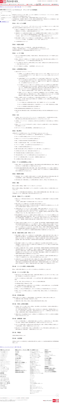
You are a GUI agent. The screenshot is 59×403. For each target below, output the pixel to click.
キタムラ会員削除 (48, 363)
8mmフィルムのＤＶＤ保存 (34, 357)
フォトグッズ (32, 366)
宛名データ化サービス (4, 384)
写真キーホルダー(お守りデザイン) (36, 387)
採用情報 (23, 398)
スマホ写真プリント (3, 355)
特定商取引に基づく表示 (50, 368)
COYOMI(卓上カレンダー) (34, 369)
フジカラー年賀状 (18, 356)
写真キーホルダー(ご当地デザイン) (36, 390)
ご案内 (15, 6)
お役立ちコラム (48, 351)
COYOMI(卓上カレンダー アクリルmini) (36, 373)
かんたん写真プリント (4, 351)
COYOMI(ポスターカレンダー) (35, 371)
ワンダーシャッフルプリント (5, 361)
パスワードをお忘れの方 (49, 365)
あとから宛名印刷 (18, 366)
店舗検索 (46, 366)
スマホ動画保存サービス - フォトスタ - (36, 352)
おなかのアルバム (33, 382)
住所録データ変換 (3, 388)
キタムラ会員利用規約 (49, 370)
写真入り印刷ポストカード (5, 380)
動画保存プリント (3, 360)
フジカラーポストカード (4, 377)
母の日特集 (17, 351)
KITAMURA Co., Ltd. (6, 400)
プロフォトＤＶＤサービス (34, 360)
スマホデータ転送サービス (34, 353)
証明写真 (2, 373)
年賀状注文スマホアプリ (20, 370)
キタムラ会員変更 (48, 362)
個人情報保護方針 (4, 398)
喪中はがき (17, 359)
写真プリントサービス (5, 349)
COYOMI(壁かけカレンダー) (34, 370)
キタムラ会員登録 (48, 361)
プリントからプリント (4, 370)
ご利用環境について (4, 21)
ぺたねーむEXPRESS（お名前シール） (36, 383)
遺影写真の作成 (32, 361)
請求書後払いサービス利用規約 (6, 18)
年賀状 (16, 354)
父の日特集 (17, 352)
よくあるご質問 (48, 358)
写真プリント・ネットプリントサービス (6, 6)
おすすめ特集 (47, 356)
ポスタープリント (3, 366)
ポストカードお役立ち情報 (5, 381)
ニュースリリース (12, 398)
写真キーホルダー (33, 385)
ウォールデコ (32, 375)
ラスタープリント (3, 357)
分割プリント (2, 365)
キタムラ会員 (47, 360)
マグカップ (32, 374)
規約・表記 (19, 6)
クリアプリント (3, 358)
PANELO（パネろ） (33, 368)
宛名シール (17, 368)
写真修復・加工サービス (34, 362)
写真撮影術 (46, 352)
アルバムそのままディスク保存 (35, 356)
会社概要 (18, 398)
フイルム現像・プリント (4, 367)
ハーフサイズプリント (4, 353)
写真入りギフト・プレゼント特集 (22, 349)
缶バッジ (31, 379)
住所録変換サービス (18, 367)
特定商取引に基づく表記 (6, 15)
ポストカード (3, 376)
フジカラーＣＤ (32, 358)
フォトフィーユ (32, 384)
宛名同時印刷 (2, 385)
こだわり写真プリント (4, 352)
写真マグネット (32, 393)
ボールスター (32, 380)
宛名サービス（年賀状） (20, 362)
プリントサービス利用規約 (6, 12)
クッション (32, 378)
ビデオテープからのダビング (35, 351)
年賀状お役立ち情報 (19, 372)
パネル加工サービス (3, 371)
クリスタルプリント (3, 356)
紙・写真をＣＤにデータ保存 (35, 355)
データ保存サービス (34, 349)
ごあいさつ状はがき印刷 (4, 379)
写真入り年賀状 (17, 355)
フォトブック (3, 374)
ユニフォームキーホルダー (34, 392)
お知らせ (46, 349)
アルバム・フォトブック (49, 354)
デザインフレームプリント (5, 362)
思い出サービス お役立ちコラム (35, 365)
